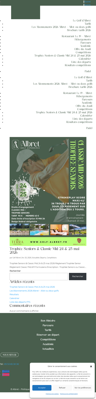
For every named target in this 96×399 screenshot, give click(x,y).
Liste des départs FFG (20, 305)
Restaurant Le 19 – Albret (76, 36)
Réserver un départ (48, 338)
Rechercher (15, 273)
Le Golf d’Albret (82, 20)
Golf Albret (17, 261)
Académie (85, 46)
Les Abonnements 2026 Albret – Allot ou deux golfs (61, 27)
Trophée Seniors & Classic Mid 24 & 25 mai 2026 (62, 55)
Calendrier (85, 59)
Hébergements (83, 39)
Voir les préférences (83, 388)
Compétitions (83, 52)
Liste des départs (81, 62)
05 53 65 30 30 (11, 367)
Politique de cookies (52, 394)
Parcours (86, 43)
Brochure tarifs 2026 (79, 30)
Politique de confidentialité (69, 394)
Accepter (42, 388)
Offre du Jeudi (82, 49)
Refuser (62, 388)
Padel (88, 71)
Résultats (14, 297)
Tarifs (88, 24)
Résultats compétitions (78, 65)
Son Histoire (48, 324)
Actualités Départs (39, 261)
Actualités (48, 352)
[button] (91, 366)
